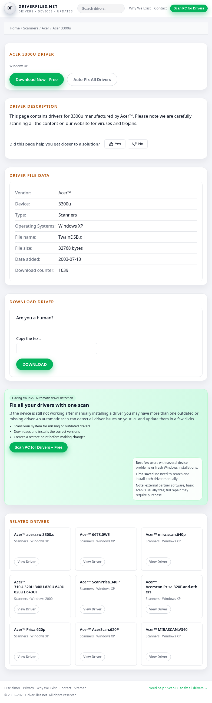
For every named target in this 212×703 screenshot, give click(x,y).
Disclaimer (12, 688)
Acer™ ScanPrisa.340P (100, 581)
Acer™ (64, 193)
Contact (160, 8)
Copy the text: (28, 338)
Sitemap (80, 688)
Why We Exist (140, 8)
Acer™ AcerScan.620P (99, 629)
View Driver (27, 561)
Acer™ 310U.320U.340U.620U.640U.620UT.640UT (39, 586)
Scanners (30, 28)
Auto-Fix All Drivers (92, 79)
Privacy (28, 688)
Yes (115, 144)
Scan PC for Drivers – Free (38, 447)
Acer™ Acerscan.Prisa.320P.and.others (171, 586)
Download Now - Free (37, 79)
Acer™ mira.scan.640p (166, 534)
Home (15, 28)
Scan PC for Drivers (189, 8)
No (137, 144)
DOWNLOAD (34, 364)
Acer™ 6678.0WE (95, 534)
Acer (45, 28)
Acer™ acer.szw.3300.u (34, 534)
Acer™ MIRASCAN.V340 (167, 629)
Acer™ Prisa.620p (29, 629)
